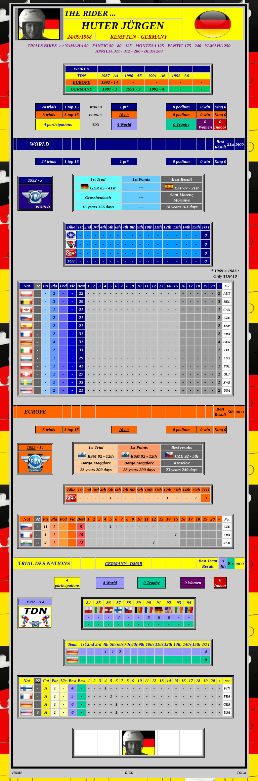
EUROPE (35, 412)
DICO (239, 412)
